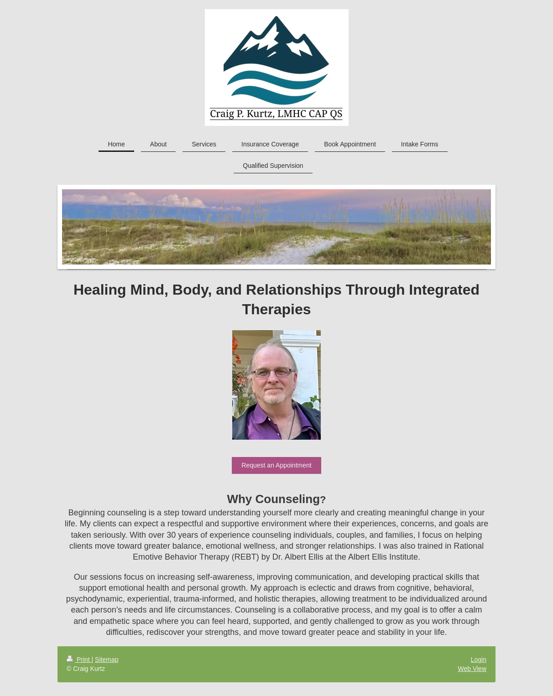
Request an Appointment (276, 465)
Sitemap (106, 659)
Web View (472, 668)
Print (79, 659)
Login (478, 659)
